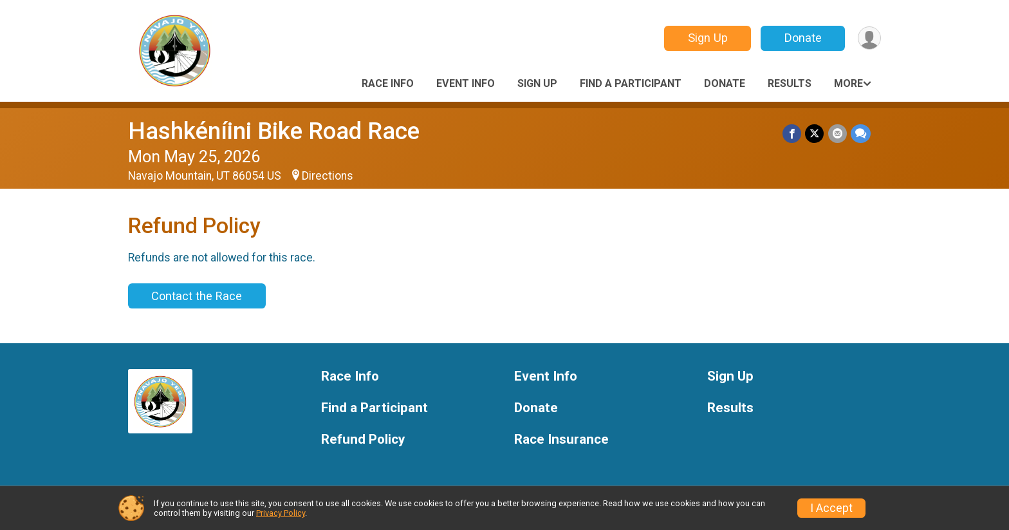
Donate (802, 37)
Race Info (388, 83)
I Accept (831, 508)
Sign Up (707, 37)
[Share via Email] (837, 133)
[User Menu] (869, 38)
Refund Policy (363, 439)
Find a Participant (630, 83)
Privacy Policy (280, 513)
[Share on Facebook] (792, 133)
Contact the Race (196, 296)
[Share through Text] (861, 133)
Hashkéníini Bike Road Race (274, 131)
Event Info (465, 83)
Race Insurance (561, 439)
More (848, 83)
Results (789, 83)
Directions (327, 175)
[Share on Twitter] (815, 133)
